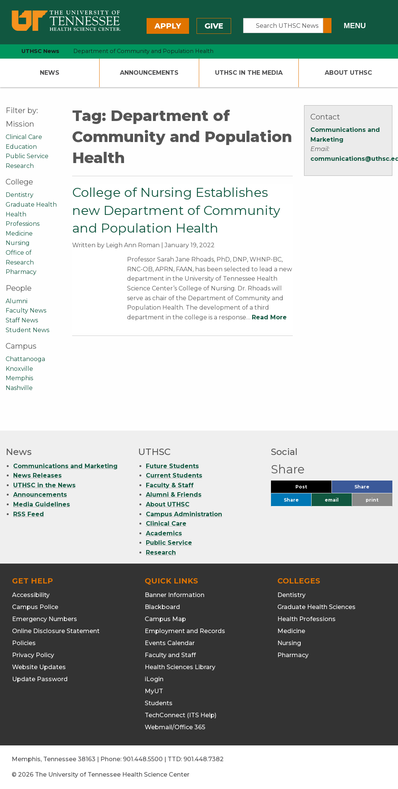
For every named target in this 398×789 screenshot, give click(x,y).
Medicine (19, 233)
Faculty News (26, 310)
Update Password (40, 679)
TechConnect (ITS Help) (180, 715)
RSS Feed (28, 514)
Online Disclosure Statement (56, 631)
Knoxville (19, 368)
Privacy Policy (33, 655)
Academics (164, 533)
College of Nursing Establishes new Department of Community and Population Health (176, 210)
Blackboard (162, 607)
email (332, 500)
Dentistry (19, 194)
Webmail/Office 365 (175, 727)
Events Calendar (170, 643)
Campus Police (35, 607)
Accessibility (31, 595)
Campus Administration (184, 514)
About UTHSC (348, 72)
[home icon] (4, 51)
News (49, 72)
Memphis (19, 378)
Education (21, 146)
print (372, 500)
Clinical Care (24, 137)
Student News (27, 330)
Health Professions (306, 619)
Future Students (172, 466)
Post (310, 488)
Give (213, 25)
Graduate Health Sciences (316, 607)
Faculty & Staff (170, 485)
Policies (24, 643)
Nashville (19, 387)
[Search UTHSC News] (283, 25)
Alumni (16, 301)
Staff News (22, 320)
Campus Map (165, 619)
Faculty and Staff (170, 655)
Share (373, 488)
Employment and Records (185, 631)
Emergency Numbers (44, 619)
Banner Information (174, 595)
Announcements (149, 72)
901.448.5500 (143, 759)
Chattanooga (25, 359)
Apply (167, 25)
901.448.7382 (203, 759)
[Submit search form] (327, 25)
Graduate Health (31, 204)
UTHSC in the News (44, 485)
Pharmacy (21, 271)
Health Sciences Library (180, 667)
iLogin (154, 679)
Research (20, 165)
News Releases (37, 475)
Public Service (27, 156)
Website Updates (39, 667)
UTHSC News (40, 51)
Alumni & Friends (173, 494)
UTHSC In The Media (249, 72)
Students (159, 703)
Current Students (174, 475)
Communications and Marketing (65, 466)
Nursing (18, 242)
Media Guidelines (41, 504)
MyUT (154, 691)
